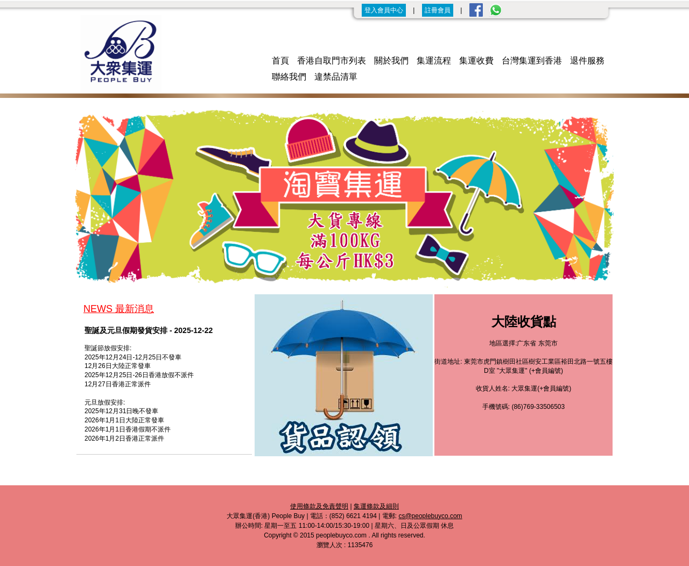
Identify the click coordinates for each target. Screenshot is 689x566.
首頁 (280, 60)
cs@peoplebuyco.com (430, 516)
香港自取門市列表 (331, 60)
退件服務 (587, 60)
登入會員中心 (383, 10)
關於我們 (391, 60)
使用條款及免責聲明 (319, 506)
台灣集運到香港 (532, 60)
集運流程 (434, 60)
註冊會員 (438, 10)
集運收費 (476, 60)
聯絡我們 (289, 76)
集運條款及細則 (376, 506)
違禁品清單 (335, 76)
